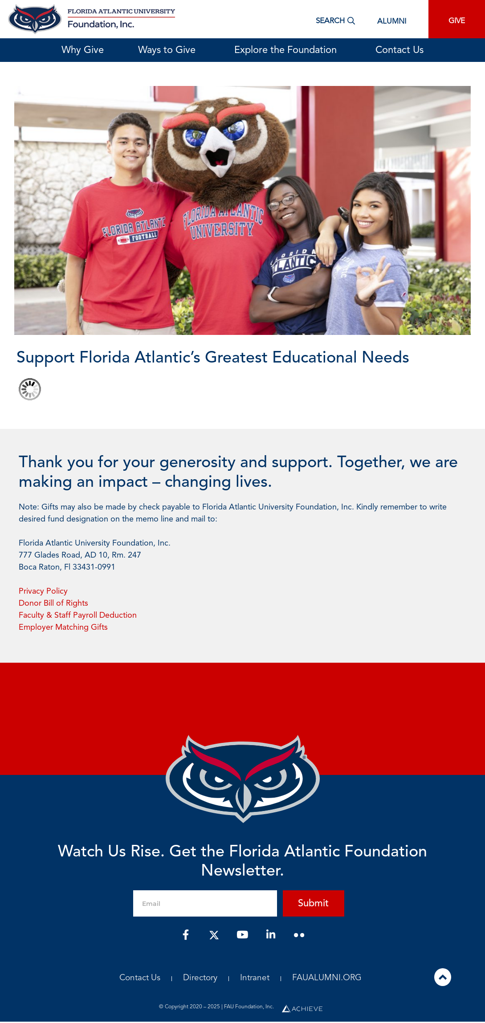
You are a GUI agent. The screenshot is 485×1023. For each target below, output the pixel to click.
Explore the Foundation (287, 50)
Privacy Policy (43, 591)
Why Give (82, 50)
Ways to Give (169, 50)
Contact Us (399, 50)
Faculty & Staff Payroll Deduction (78, 615)
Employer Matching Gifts (63, 628)
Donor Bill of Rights (53, 603)
